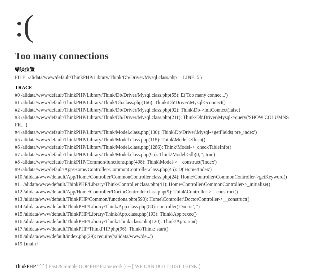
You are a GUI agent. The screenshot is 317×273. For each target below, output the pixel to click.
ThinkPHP (25, 266)
